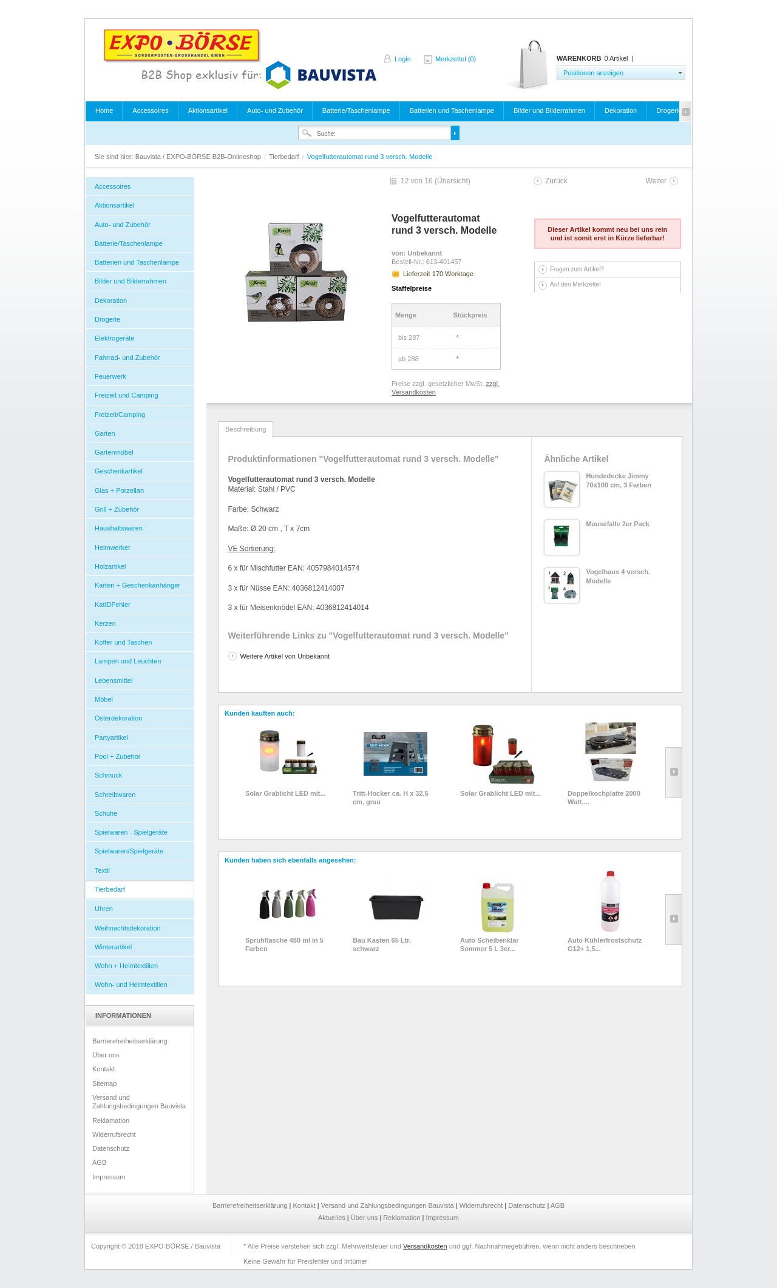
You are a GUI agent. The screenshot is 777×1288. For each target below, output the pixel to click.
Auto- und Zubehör (275, 110)
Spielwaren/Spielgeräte (129, 851)
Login (403, 59)
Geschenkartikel (119, 471)
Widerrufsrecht (114, 1134)
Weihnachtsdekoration (128, 928)
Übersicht (452, 181)
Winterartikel (113, 947)
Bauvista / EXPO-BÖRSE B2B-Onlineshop (239, 59)
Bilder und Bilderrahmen (549, 110)
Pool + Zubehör (118, 756)
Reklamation (110, 1120)
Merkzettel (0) (455, 59)
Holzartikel (110, 566)
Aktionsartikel (208, 110)
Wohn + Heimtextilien (126, 965)
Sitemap (104, 1083)
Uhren (104, 908)
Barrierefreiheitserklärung (130, 1041)
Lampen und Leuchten (128, 661)
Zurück (556, 181)
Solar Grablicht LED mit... (285, 793)
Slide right (673, 772)
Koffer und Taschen (123, 642)
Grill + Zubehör (117, 509)
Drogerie (669, 110)
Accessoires (150, 110)
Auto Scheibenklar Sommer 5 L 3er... (489, 944)
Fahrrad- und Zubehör (127, 357)
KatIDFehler (113, 604)
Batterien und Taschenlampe (452, 110)
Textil (102, 870)
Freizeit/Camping (120, 414)
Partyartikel (111, 737)
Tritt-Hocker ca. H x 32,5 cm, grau (391, 797)
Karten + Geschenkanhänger (137, 585)
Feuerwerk (110, 376)
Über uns (106, 1055)
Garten (105, 433)
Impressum (108, 1177)
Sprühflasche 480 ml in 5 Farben (284, 944)
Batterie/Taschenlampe (356, 110)
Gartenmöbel (114, 452)
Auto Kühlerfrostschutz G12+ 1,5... (605, 944)
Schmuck (108, 775)
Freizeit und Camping (126, 395)
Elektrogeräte (114, 338)
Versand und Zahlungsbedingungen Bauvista (139, 1102)
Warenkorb (527, 65)
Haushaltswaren (119, 528)
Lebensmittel (113, 680)
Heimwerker (113, 547)
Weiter (656, 181)
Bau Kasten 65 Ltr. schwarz (382, 944)
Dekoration (621, 110)
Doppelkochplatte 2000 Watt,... (604, 797)
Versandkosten (425, 1246)
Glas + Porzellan (119, 490)
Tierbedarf (285, 156)
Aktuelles (332, 1217)
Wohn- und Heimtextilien (131, 984)
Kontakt (103, 1069)
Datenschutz (110, 1148)
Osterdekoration (118, 718)
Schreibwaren (115, 794)
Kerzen (105, 623)
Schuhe (106, 813)
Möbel (104, 699)
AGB (99, 1162)
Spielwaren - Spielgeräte (131, 832)
